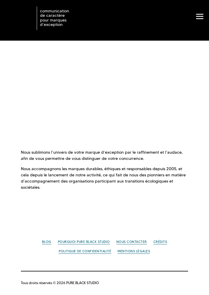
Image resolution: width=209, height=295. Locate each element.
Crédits (160, 242)
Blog (46, 242)
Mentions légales (134, 251)
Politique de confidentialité (85, 251)
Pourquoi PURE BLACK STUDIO (84, 242)
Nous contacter (131, 242)
